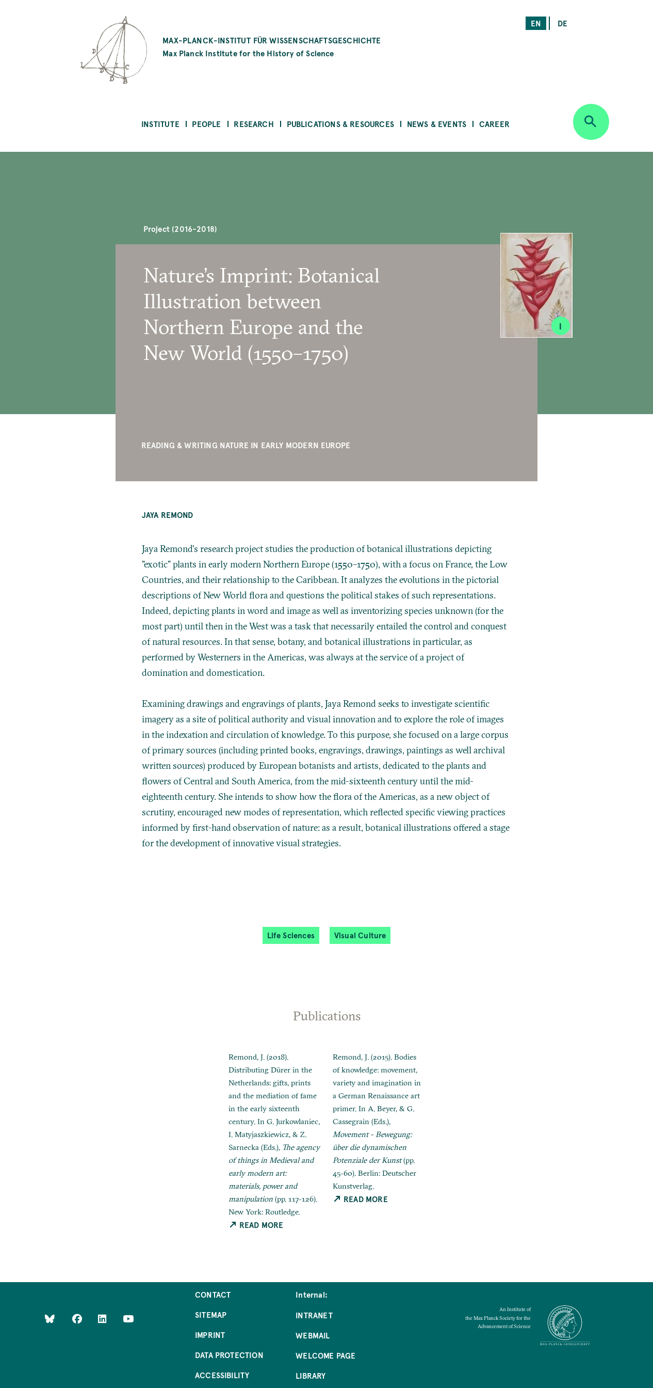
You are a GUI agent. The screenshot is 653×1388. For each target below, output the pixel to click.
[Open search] (591, 122)
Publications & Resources (340, 123)
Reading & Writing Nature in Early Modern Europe (245, 444)
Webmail (313, 1335)
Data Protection (229, 1354)
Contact (213, 1294)
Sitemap (210, 1314)
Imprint (210, 1334)
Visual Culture (360, 934)
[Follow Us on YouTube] (128, 1318)
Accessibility (222, 1374)
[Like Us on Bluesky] (50, 1318)
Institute (160, 123)
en (536, 23)
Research (253, 123)
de (562, 23)
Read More (255, 1224)
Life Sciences (291, 934)
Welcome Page (325, 1355)
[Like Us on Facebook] (78, 1318)
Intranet (314, 1315)
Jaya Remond (167, 514)
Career (494, 123)
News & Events (436, 123)
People (206, 123)
